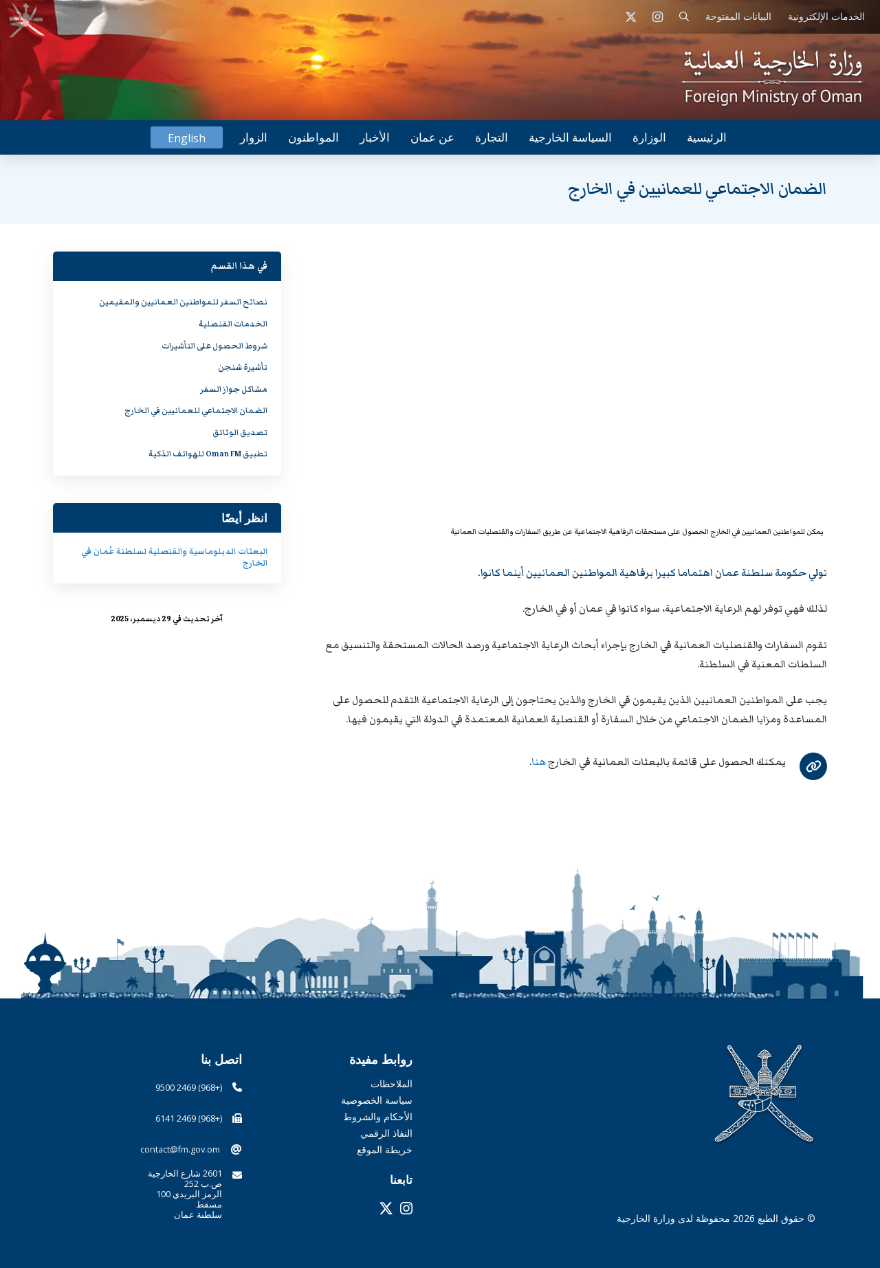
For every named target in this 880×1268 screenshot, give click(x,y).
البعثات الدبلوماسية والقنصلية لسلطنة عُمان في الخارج (174, 557)
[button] (684, 16)
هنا (538, 762)
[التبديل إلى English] (186, 138)
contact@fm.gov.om (180, 1149)
